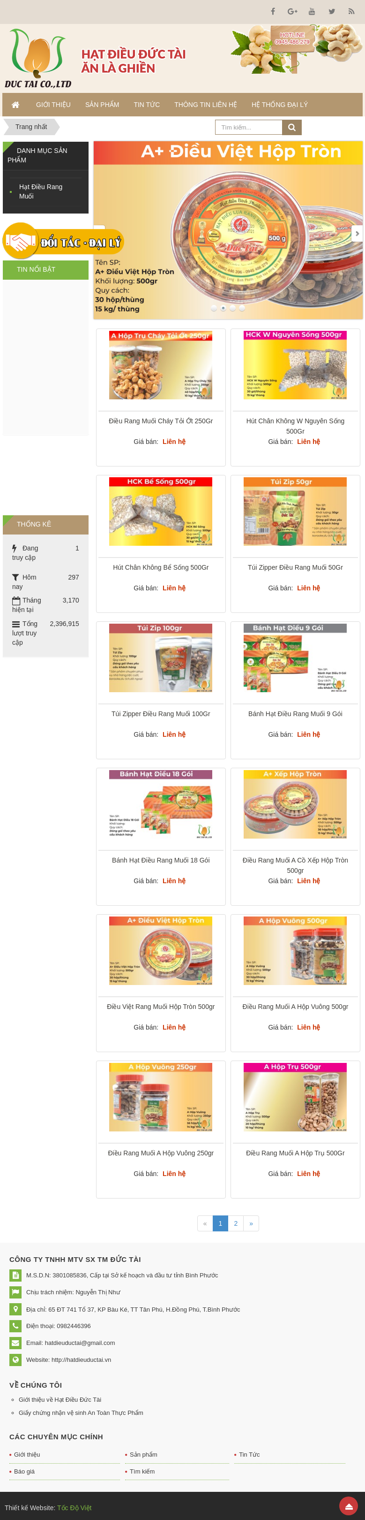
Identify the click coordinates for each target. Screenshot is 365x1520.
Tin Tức (249, 1454)
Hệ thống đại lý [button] (280, 104)
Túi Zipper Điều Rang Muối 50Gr (295, 567)
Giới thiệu (27, 1454)
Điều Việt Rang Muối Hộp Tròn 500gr (161, 1006)
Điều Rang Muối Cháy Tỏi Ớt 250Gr (161, 421)
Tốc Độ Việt (73, 1508)
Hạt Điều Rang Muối (40, 191)
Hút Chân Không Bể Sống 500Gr (161, 567)
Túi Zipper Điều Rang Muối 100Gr (161, 714)
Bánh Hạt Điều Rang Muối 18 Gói (160, 860)
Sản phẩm (143, 1454)
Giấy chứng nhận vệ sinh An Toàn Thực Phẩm (81, 1412)
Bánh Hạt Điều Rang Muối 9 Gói (295, 714)
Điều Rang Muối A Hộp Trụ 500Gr (295, 1153)
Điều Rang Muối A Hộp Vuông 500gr (296, 1006)
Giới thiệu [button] (53, 104)
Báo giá (24, 1471)
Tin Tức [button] (147, 104)
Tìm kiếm (142, 1471)
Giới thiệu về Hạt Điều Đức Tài (60, 1399)
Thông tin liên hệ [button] (205, 104)
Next (356, 233)
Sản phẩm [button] (102, 104)
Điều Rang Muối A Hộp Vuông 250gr (161, 1153)
